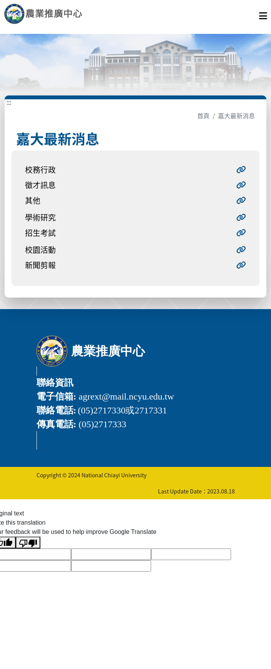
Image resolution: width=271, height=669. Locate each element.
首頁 (203, 115)
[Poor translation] (28, 543)
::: (9, 102)
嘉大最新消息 (236, 115)
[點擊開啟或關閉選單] (263, 14)
